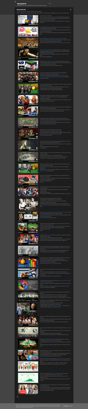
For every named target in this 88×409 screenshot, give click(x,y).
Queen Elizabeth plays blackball (46, 49)
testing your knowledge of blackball (57, 373)
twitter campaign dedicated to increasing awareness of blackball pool (57, 212)
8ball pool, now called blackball (50, 235)
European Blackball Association (50, 61)
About (60, 3)
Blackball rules (61, 122)
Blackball (50, 3)
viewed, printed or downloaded (50, 340)
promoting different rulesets (61, 358)
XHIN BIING (53, 29)
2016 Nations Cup (46, 205)
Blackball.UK (21, 4)
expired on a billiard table (58, 305)
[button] (70, 10)
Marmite (66, 350)
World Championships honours (59, 42)
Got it (71, 406)
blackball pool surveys (51, 263)
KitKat (41, 351)
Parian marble (49, 250)
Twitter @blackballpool (44, 217)
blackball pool (44, 169)
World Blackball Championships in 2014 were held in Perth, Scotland (54, 38)
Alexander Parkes (67, 327)
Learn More (66, 406)
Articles (56, 3)
